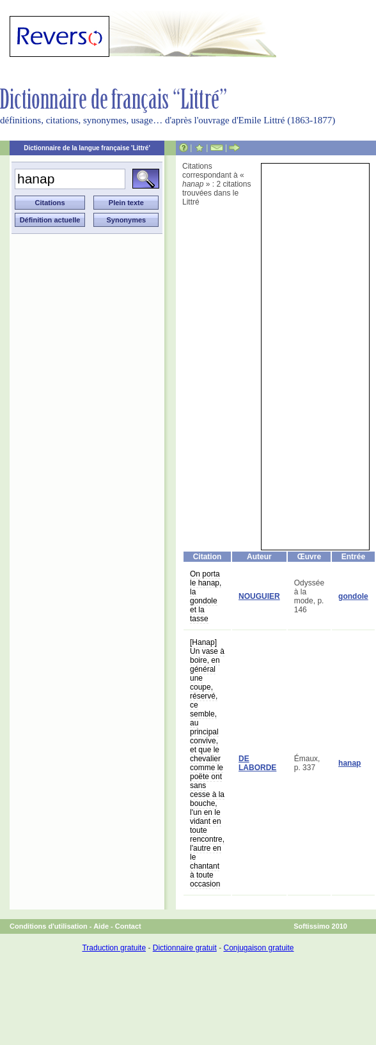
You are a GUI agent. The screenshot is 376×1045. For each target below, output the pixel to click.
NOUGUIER (259, 596)
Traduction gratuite (114, 947)
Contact (128, 926)
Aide (101, 926)
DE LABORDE (257, 763)
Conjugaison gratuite (258, 947)
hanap (349, 763)
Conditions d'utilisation (49, 926)
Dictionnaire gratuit (185, 947)
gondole (353, 596)
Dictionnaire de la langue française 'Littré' (87, 147)
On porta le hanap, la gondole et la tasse (205, 596)
